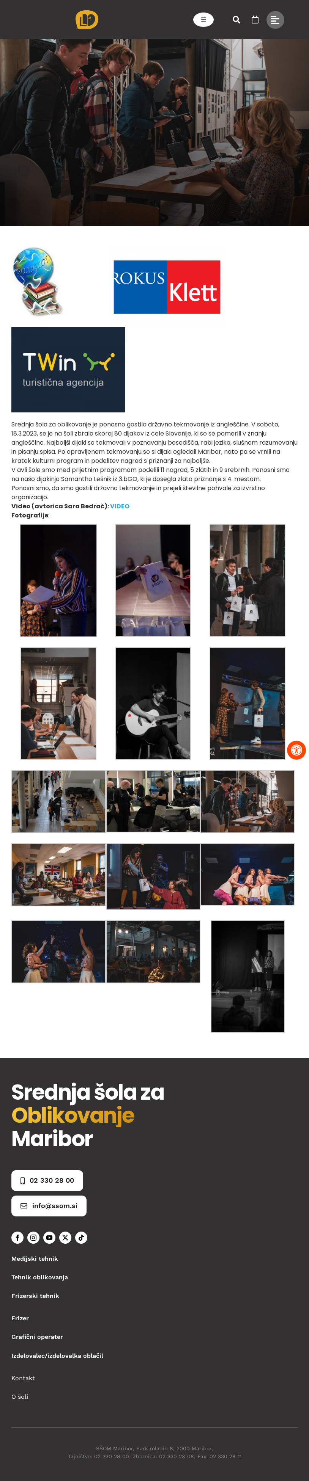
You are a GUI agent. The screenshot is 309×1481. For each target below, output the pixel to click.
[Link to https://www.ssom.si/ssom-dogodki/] (255, 20)
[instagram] (33, 1238)
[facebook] (17, 1238)
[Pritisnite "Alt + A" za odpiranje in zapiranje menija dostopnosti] (296, 750)
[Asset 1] (87, 13)
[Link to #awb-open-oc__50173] (236, 20)
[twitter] (65, 1238)
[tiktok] (81, 1238)
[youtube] (49, 1238)
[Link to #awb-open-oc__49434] (275, 20)
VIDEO (119, 506)
